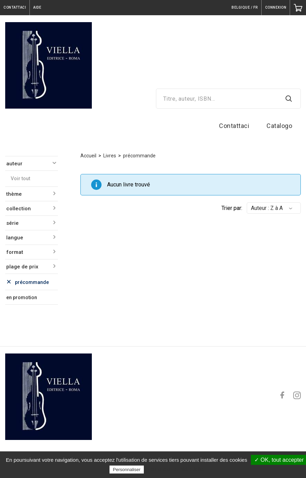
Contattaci (234, 125)
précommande (139, 155)
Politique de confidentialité (176, 469)
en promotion (21, 297)
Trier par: (231, 208)
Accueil (88, 155)
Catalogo (279, 125)
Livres (109, 155)
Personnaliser (127, 469)
